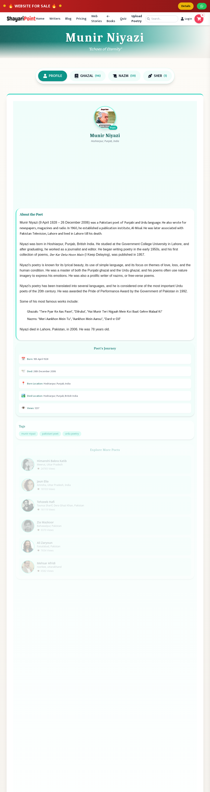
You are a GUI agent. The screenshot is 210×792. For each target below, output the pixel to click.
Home (40, 18)
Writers (54, 18)
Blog (68, 18)
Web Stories (96, 19)
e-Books (111, 19)
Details (185, 6)
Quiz (123, 18)
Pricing (81, 18)
